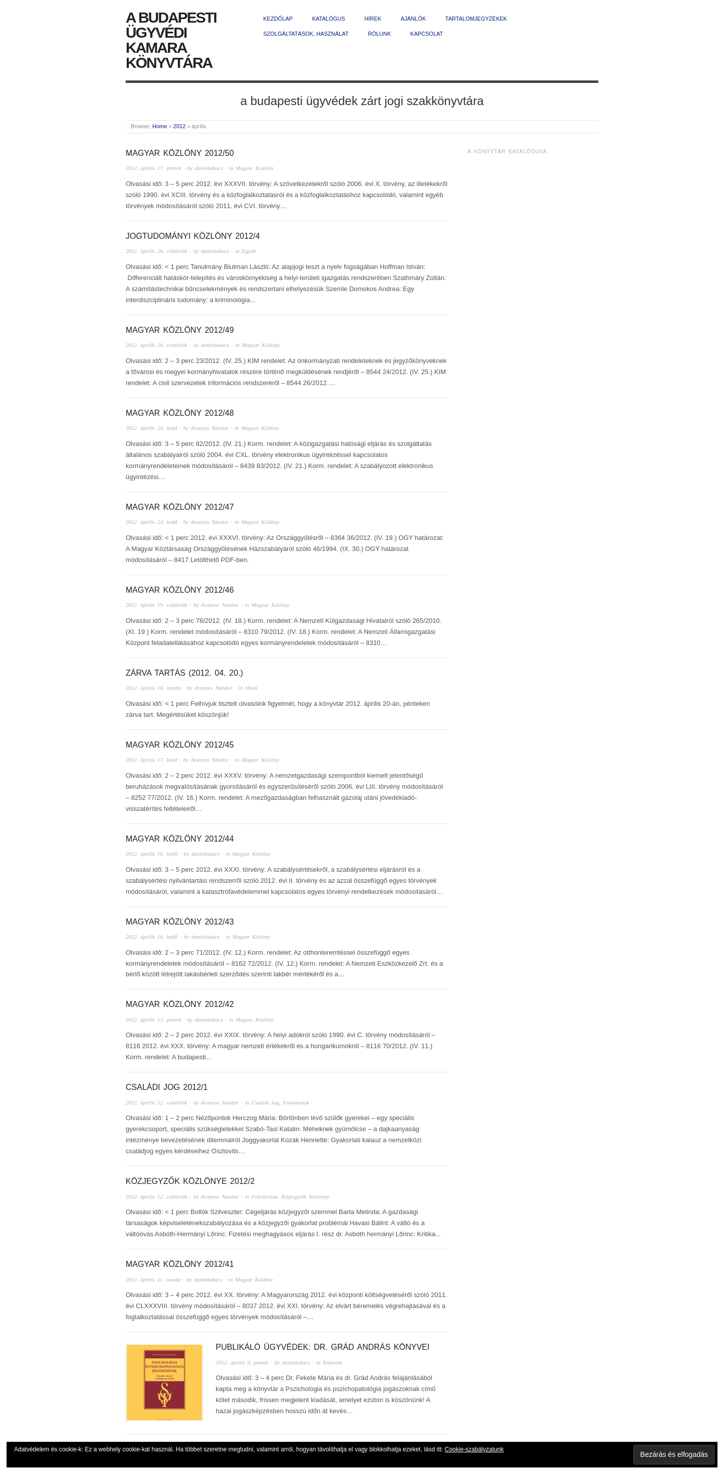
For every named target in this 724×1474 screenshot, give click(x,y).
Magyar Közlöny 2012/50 (180, 153)
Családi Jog (265, 1102)
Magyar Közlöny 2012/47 (180, 507)
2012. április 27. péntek (153, 168)
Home (159, 126)
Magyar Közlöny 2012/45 (180, 745)
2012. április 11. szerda (153, 1279)
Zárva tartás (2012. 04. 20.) (184, 673)
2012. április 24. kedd (151, 428)
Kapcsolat (426, 34)
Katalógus (328, 19)
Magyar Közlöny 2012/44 (180, 839)
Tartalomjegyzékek (476, 19)
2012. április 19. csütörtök (156, 605)
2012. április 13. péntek (153, 1020)
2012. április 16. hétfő (151, 854)
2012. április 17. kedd (151, 760)
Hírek (373, 19)
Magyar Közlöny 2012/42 (180, 1004)
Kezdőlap (278, 19)
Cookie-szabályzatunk (473, 1449)
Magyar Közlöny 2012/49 (180, 330)
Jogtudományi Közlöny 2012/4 (193, 236)
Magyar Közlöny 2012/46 (180, 590)
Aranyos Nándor (209, 428)
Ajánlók (413, 19)
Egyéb (248, 251)
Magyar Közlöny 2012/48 (180, 413)
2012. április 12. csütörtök (156, 1102)
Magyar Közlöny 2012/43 (180, 921)
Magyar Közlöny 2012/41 (180, 1264)
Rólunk (379, 34)
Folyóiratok (296, 1102)
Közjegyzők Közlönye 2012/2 (190, 1181)
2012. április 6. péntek (242, 1362)
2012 (179, 126)
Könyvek (332, 1362)
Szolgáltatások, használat (306, 34)
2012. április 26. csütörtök (156, 251)
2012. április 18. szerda (153, 688)
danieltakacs (209, 168)
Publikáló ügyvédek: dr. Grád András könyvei (322, 1347)
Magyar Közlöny (255, 168)
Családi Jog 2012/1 (167, 1087)
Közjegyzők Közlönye (306, 1196)
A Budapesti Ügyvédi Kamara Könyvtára (171, 40)
